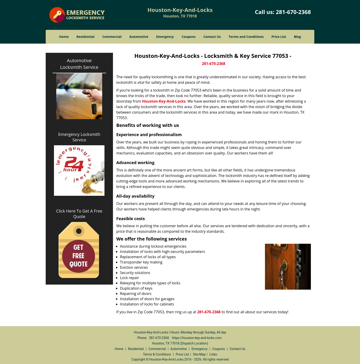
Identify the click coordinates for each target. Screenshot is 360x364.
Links (213, 354)
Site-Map (199, 354)
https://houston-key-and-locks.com (197, 338)
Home (64, 36)
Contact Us (212, 36)
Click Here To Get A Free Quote (79, 213)
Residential (85, 36)
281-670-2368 (293, 12)
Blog (297, 36)
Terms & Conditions (157, 354)
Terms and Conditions (246, 36)
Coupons (188, 36)
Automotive (139, 36)
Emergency (165, 36)
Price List (278, 36)
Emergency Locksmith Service (79, 137)
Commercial (111, 36)
